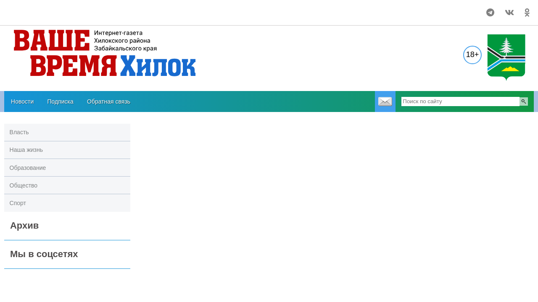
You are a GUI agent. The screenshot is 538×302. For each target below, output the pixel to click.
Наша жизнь (26, 149)
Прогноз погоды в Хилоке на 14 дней (55, 9)
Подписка (60, 101)
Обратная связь (108, 101)
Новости (22, 101)
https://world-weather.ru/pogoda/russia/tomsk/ (55, 16)
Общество (24, 185)
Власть (19, 132)
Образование (28, 167)
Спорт (18, 203)
